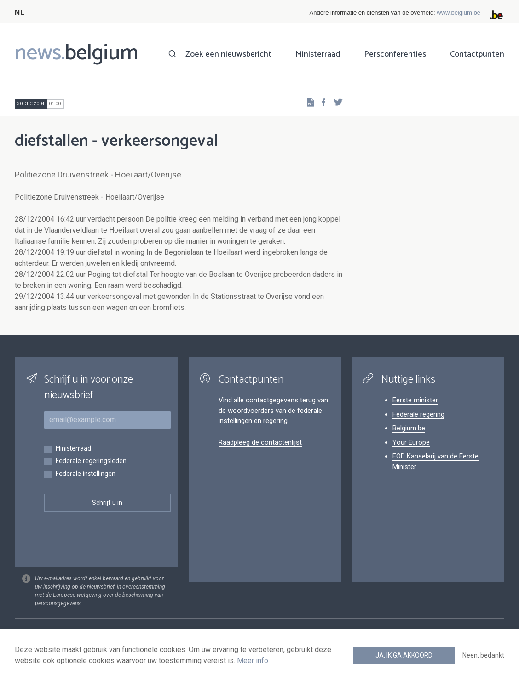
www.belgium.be (458, 12)
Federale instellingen (85, 474)
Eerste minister (415, 400)
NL (19, 12)
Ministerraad (317, 54)
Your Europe (411, 442)
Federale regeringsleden (91, 461)
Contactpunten (477, 54)
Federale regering (418, 414)
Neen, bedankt (483, 655)
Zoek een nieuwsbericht (228, 54)
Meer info (252, 660)
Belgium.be (408, 428)
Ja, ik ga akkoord (403, 655)
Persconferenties (395, 54)
